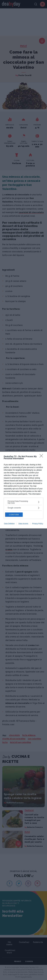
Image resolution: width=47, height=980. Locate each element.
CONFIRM (14, 515)
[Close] (42, 456)
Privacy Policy (37, 524)
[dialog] (23, 490)
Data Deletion (9, 524)
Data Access (23, 524)
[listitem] (23, 502)
